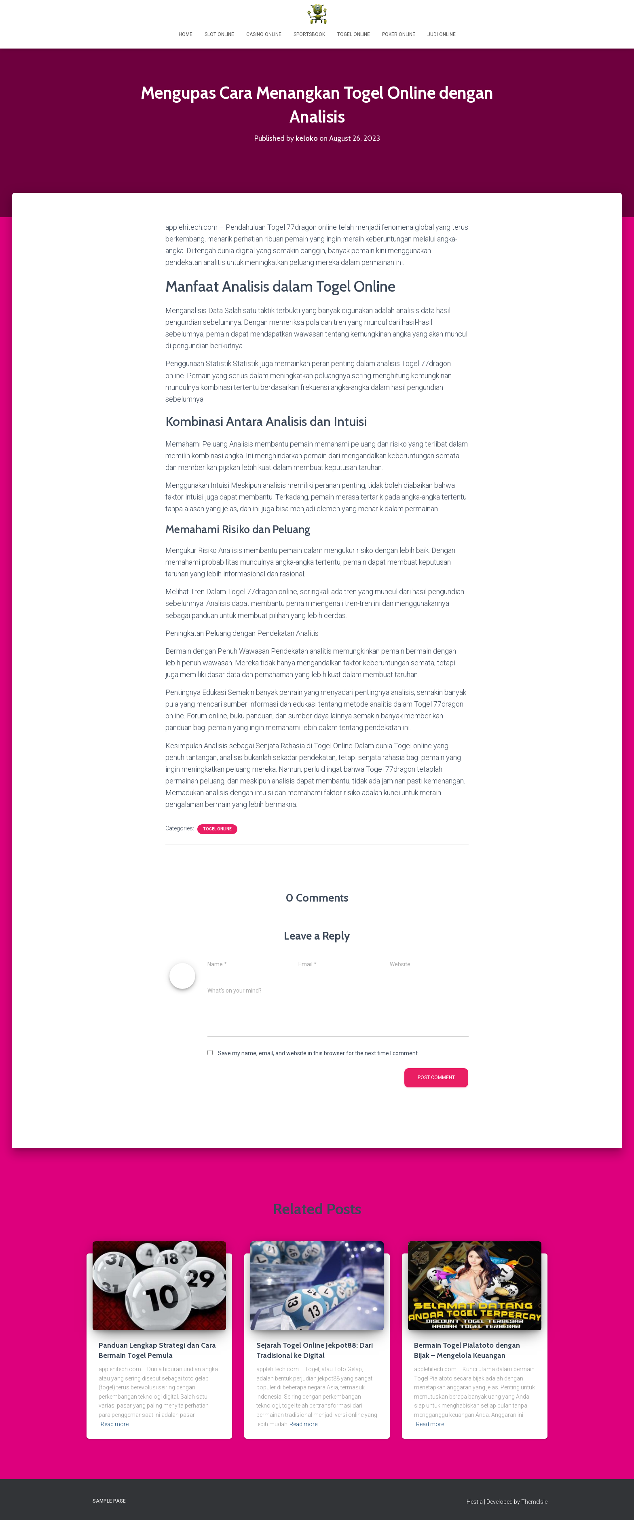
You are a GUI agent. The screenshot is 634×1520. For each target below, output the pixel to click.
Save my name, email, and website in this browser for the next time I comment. (318, 1053)
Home (185, 34)
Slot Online (219, 34)
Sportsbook (309, 34)
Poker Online (398, 34)
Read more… (116, 1424)
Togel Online (353, 34)
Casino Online (263, 34)
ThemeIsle (534, 1502)
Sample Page (109, 1501)
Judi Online (441, 34)
